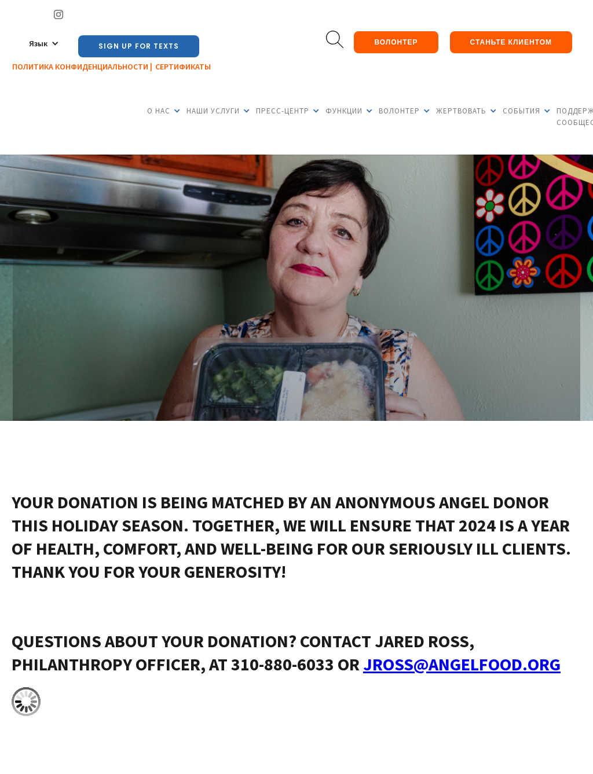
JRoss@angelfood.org (462, 664)
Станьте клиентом (511, 42)
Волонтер (396, 42)
